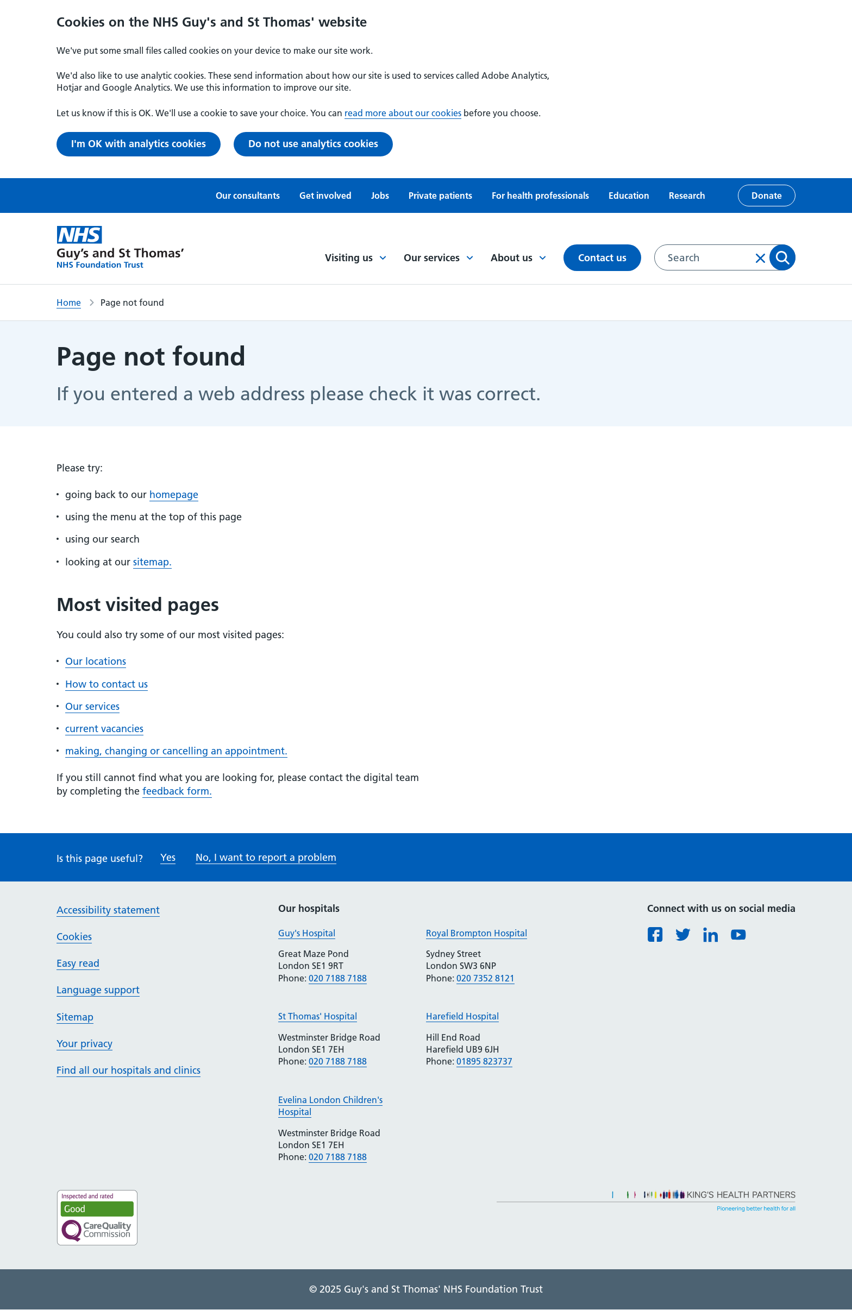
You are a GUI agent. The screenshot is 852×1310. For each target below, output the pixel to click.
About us (518, 257)
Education (629, 195)
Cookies (74, 936)
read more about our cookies (402, 113)
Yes (168, 857)
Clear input (760, 257)
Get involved (325, 195)
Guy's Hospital (306, 933)
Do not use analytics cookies (313, 143)
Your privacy (84, 1043)
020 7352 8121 (485, 978)
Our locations (95, 661)
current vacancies (104, 728)
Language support (98, 990)
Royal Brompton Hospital (476, 933)
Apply (782, 257)
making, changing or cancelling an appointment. (176, 751)
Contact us (602, 257)
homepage (173, 494)
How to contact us (106, 684)
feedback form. (177, 791)
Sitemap (75, 1017)
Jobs (380, 195)
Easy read (78, 963)
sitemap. (152, 562)
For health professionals (540, 195)
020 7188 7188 (338, 978)
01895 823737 (484, 1061)
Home (69, 302)
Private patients (440, 195)
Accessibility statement (108, 910)
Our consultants (248, 195)
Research (687, 195)
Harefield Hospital (462, 1016)
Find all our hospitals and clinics (129, 1070)
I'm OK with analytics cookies (138, 143)
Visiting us (355, 257)
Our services (438, 257)
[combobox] (724, 257)
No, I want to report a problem (266, 857)
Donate (766, 195)
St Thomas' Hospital (317, 1016)
